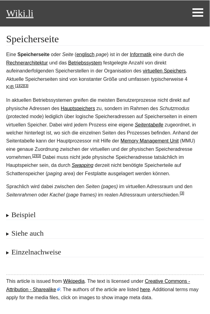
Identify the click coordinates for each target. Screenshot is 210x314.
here (145, 289)
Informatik (140, 54)
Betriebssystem (85, 62)
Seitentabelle (149, 124)
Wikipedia (73, 281)
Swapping (82, 165)
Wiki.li (19, 13)
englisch (85, 54)
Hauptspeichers (78, 108)
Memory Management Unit (150, 140)
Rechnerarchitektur (27, 62)
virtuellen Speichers (164, 70)
